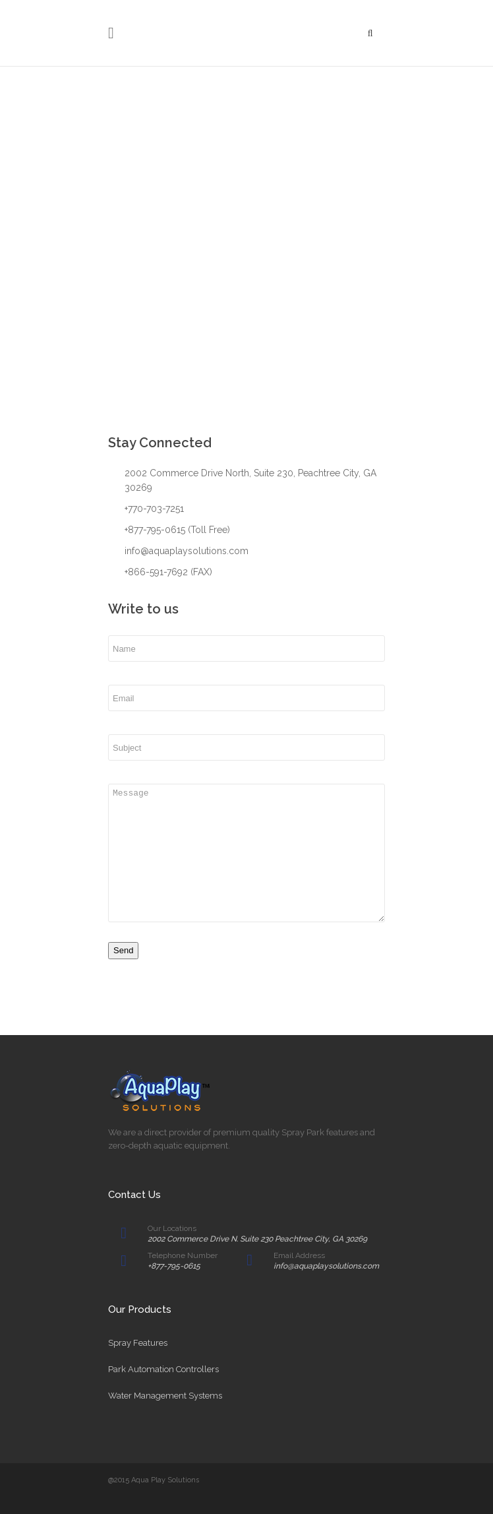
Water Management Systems (165, 1396)
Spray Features (137, 1343)
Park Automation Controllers (163, 1369)
